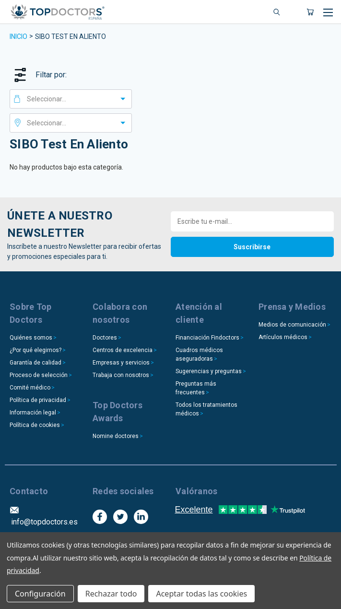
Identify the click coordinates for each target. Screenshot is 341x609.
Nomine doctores (116, 436)
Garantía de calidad (35, 362)
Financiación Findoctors (207, 337)
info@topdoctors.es (44, 521)
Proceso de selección (39, 375)
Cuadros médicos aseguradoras (199, 354)
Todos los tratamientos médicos (206, 409)
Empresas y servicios (121, 362)
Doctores (105, 337)
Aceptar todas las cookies (201, 593)
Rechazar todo (111, 593)
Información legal (33, 412)
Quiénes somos (31, 337)
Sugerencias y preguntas (209, 371)
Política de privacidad (38, 400)
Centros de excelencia (123, 350)
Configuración (40, 593)
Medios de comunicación (292, 324)
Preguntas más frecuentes (196, 388)
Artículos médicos (283, 337)
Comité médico (30, 387)
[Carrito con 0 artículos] (310, 12)
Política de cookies (35, 425)
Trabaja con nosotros (121, 375)
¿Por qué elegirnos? (35, 350)
